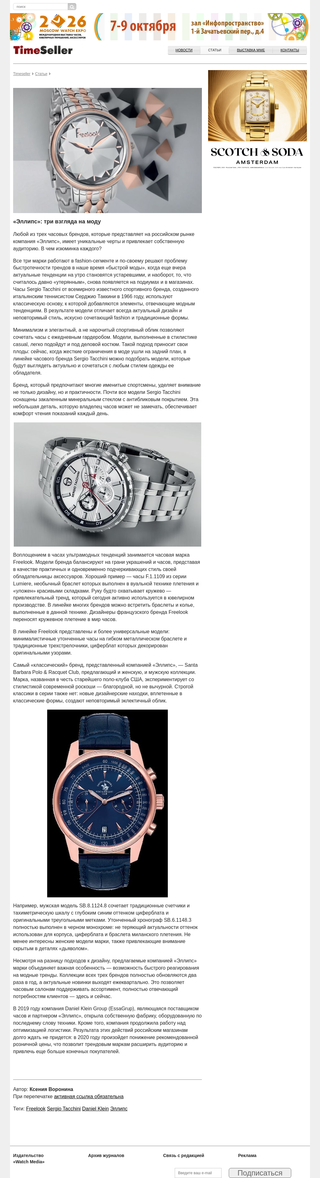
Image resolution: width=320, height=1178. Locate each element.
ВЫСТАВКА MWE (251, 50)
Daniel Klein (95, 1108)
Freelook (35, 1108)
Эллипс (119, 1108)
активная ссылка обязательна (88, 1096)
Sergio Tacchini (64, 1108)
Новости (184, 50)
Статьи (214, 50)
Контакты (290, 50)
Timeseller (21, 74)
